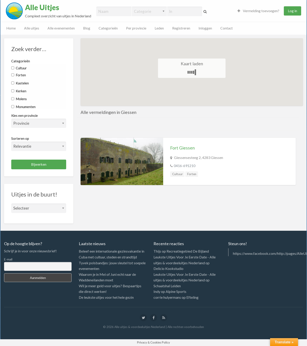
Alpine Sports (176, 291)
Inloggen (205, 28)
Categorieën (108, 28)
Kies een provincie (24, 115)
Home (11, 28)
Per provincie (136, 28)
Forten (18, 75)
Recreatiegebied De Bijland (188, 251)
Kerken (18, 91)
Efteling (192, 297)
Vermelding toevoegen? (258, 11)
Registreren (181, 28)
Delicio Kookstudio (168, 268)
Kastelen (20, 83)
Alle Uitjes (42, 7)
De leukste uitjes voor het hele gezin (106, 297)
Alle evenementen (61, 28)
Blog (86, 28)
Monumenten (23, 107)
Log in (292, 11)
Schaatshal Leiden (167, 286)
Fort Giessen (182, 147)
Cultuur (19, 68)
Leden (159, 28)
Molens (19, 99)
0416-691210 (184, 165)
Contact (226, 28)
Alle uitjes (31, 28)
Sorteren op (38, 143)
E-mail (8, 259)
